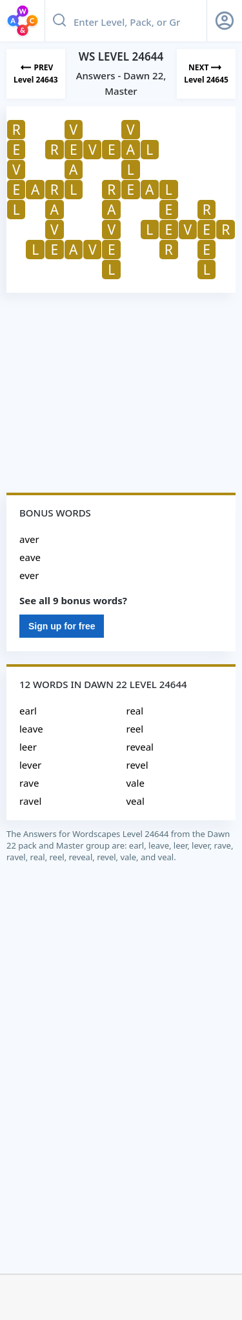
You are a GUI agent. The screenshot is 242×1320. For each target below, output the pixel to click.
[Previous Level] (35, 74)
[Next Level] (206, 74)
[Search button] (59, 20)
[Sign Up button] (224, 20)
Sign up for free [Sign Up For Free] (61, 626)
